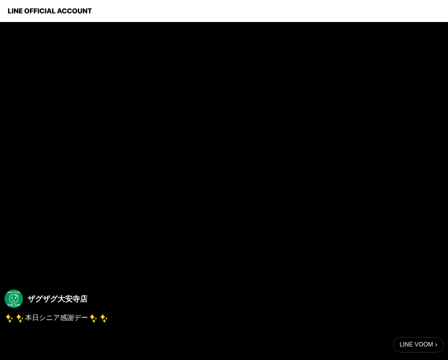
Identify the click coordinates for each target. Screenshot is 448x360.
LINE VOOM (416, 344)
